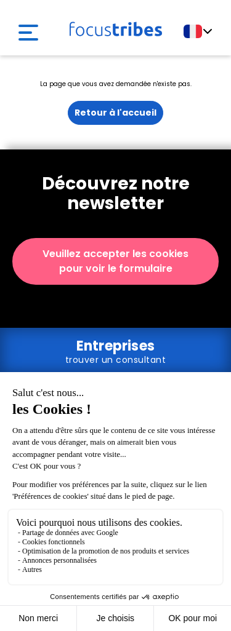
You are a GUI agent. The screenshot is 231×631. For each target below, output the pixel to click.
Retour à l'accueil (115, 112)
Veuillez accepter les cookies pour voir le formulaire (115, 261)
